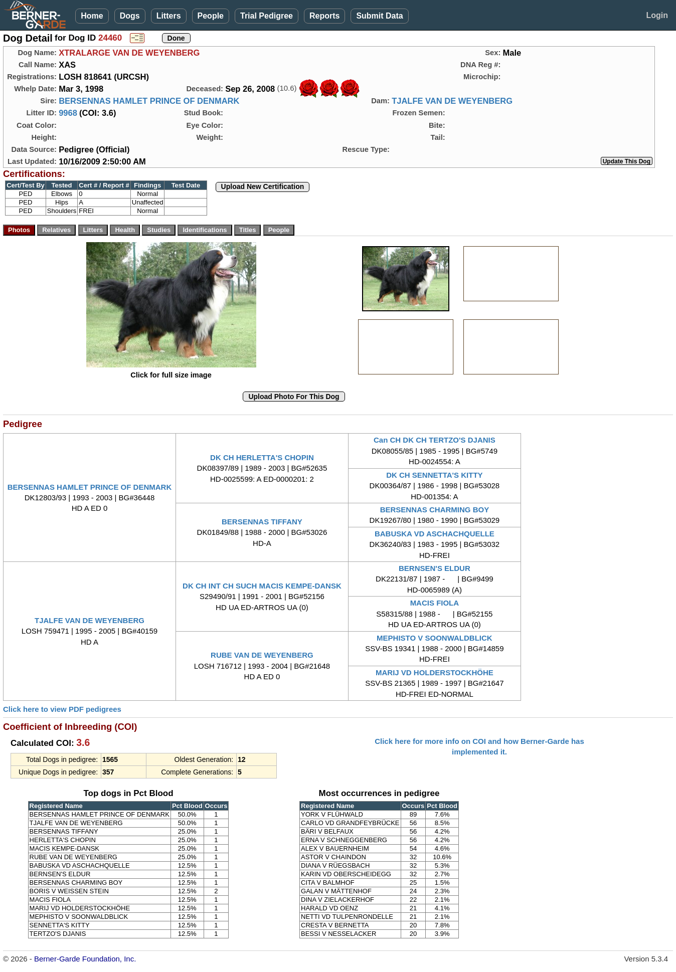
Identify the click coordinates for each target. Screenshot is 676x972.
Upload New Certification (262, 186)
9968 (68, 112)
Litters (168, 16)
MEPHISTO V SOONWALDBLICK (434, 638)
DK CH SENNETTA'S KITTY (434, 475)
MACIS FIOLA (434, 603)
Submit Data (379, 16)
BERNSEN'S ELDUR (434, 568)
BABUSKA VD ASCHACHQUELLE (434, 533)
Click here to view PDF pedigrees (62, 709)
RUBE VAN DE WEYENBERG (262, 655)
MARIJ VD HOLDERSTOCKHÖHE (434, 672)
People (211, 16)
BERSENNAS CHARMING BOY (434, 509)
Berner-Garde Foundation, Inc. (85, 958)
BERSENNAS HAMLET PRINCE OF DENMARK (149, 100)
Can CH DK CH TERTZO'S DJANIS (434, 440)
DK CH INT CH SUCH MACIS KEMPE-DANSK (262, 585)
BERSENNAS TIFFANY (262, 521)
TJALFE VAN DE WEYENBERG (452, 100)
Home (92, 16)
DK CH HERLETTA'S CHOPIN (262, 457)
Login (657, 15)
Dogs (130, 16)
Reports (324, 16)
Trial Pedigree (266, 16)
